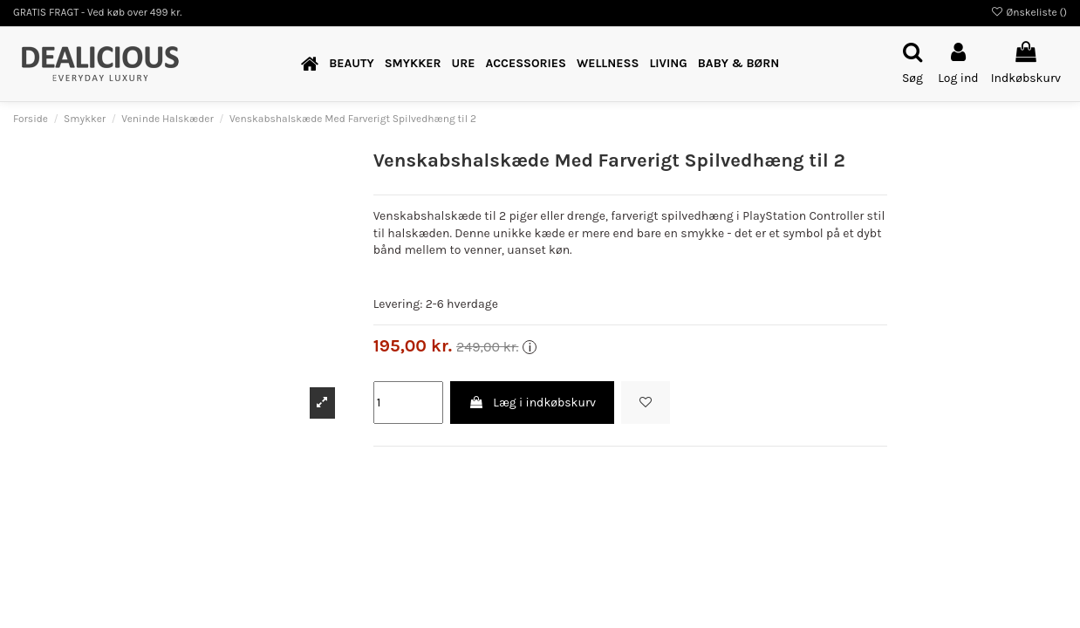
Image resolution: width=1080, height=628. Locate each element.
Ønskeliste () (1028, 12)
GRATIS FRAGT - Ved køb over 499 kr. (97, 12)
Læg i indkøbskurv (532, 402)
